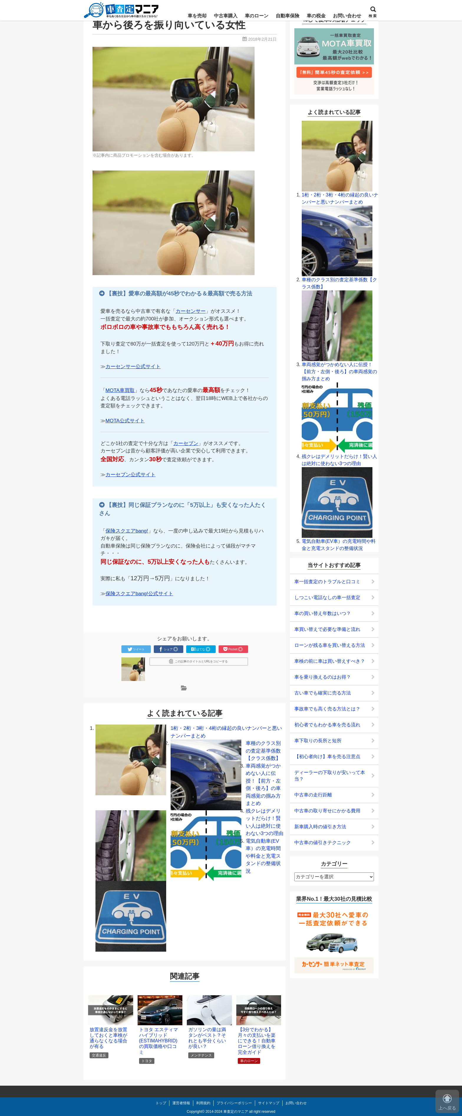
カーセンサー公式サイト (133, 366)
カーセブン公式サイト (130, 474)
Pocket (233, 649)
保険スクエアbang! (126, 531)
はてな (201, 649)
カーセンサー (191, 311)
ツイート (136, 649)
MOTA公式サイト (125, 421)
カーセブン (185, 443)
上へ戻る (447, 1102)
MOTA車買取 (120, 390)
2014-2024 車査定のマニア (226, 1112)
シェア (169, 649)
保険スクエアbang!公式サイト (139, 593)
